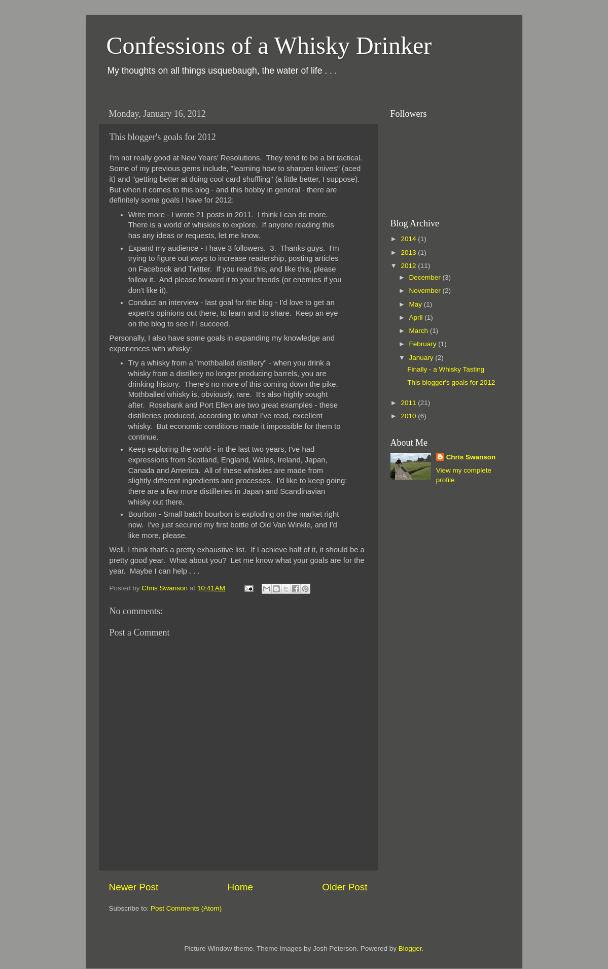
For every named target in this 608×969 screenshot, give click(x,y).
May (416, 304)
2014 (409, 239)
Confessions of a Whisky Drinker (269, 45)
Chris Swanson (471, 457)
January (422, 357)
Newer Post (134, 887)
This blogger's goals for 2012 (451, 382)
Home (240, 887)
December (426, 277)
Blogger (410, 948)
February (424, 344)
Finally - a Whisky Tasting (445, 369)
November (426, 290)
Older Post (344, 887)
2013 (409, 252)
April (417, 317)
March (419, 331)
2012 (409, 266)
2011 (409, 403)
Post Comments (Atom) (186, 908)
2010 (409, 416)
